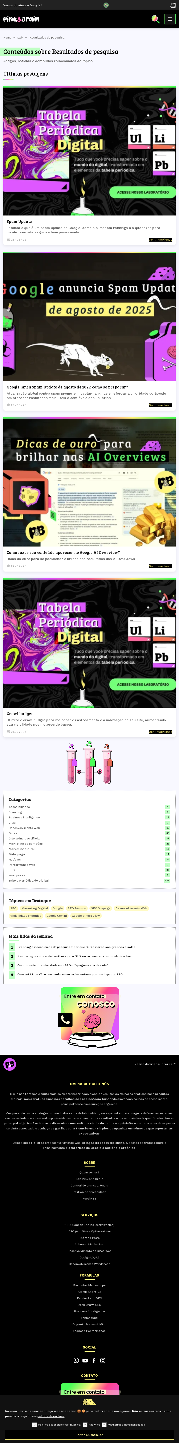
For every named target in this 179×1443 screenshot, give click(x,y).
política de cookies (50, 1416)
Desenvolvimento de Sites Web (90, 1251)
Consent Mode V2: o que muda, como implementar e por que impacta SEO (70, 974)
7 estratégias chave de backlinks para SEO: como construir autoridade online (74, 956)
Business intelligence (24, 817)
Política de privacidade (89, 1192)
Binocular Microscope (89, 1285)
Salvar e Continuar (89, 1435)
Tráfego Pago (89, 1238)
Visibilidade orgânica (26, 916)
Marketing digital (21, 849)
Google (58, 908)
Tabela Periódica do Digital (29, 880)
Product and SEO (89, 1298)
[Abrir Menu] (170, 19)
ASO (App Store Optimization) (89, 1231)
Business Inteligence (89, 1311)
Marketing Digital (34, 908)
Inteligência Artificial (24, 838)
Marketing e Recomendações (123, 1425)
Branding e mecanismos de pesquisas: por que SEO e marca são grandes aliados (76, 947)
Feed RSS (90, 1198)
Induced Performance (89, 1331)
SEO (12, 870)
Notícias (15, 859)
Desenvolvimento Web (131, 908)
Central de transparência (89, 1185)
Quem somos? (89, 1172)
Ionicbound (89, 1318)
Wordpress (17, 875)
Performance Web (22, 865)
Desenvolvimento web (24, 828)
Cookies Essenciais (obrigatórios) (56, 1425)
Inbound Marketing (89, 1244)
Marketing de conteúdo (26, 844)
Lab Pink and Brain (89, 1179)
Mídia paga (17, 854)
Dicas (13, 833)
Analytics (91, 1425)
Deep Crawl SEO (89, 1305)
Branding (15, 812)
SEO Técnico (77, 908)
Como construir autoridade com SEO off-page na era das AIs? (63, 965)
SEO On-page (101, 908)
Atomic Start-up (90, 1292)
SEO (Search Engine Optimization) (89, 1225)
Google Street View (86, 916)
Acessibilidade (19, 807)
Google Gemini (57, 916)
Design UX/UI (90, 1257)
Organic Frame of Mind (89, 1324)
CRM (12, 823)
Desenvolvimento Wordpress (89, 1264)
